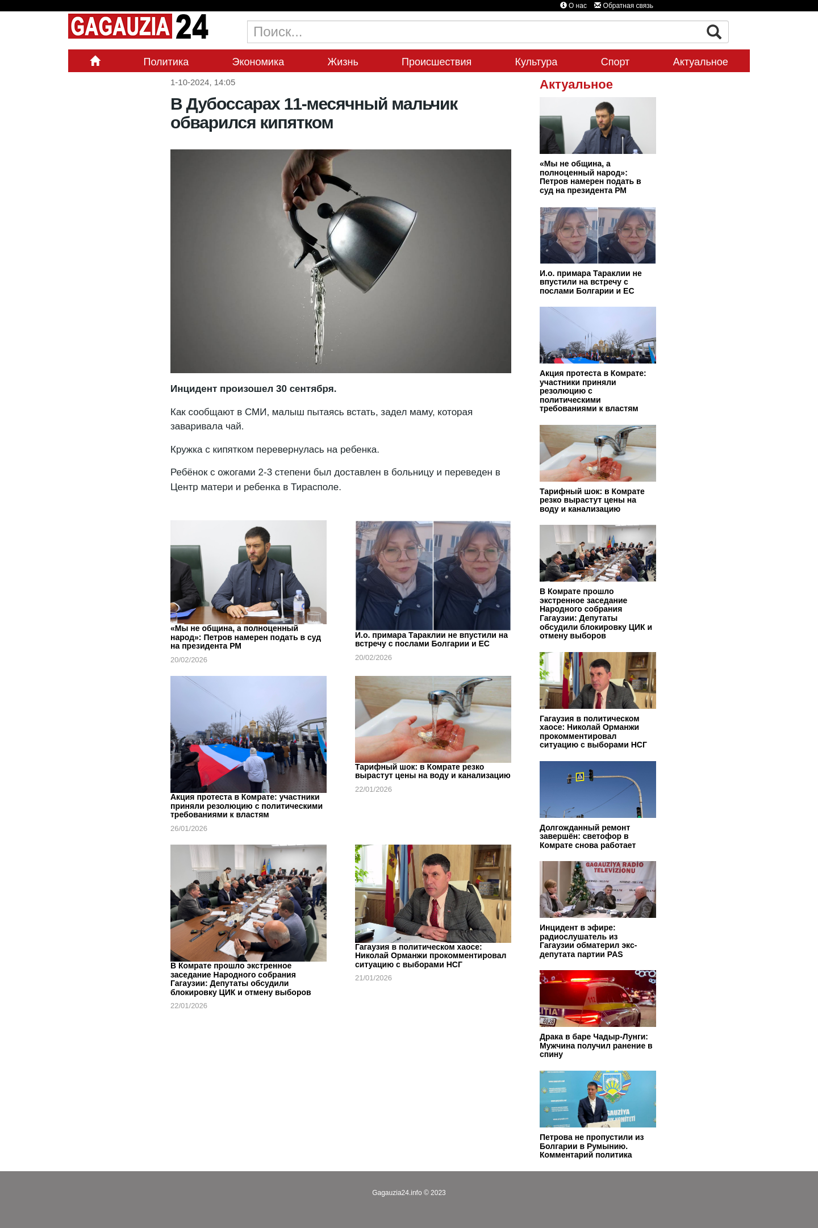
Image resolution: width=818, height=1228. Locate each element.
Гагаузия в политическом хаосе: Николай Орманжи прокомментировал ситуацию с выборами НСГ (430, 955)
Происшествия (436, 62)
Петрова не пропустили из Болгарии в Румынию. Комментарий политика (592, 1146)
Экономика (258, 62)
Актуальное (700, 62)
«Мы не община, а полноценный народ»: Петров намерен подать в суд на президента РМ (245, 637)
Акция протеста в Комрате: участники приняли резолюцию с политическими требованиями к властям (246, 805)
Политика (166, 62)
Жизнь (343, 62)
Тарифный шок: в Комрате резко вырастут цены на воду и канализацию (433, 771)
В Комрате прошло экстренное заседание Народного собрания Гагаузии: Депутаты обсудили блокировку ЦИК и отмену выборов (240, 979)
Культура (536, 62)
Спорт (615, 62)
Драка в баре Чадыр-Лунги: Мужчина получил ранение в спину (596, 1045)
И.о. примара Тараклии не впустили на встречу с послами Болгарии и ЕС (431, 639)
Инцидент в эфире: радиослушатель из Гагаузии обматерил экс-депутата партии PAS (588, 941)
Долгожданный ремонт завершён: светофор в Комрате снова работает (588, 836)
